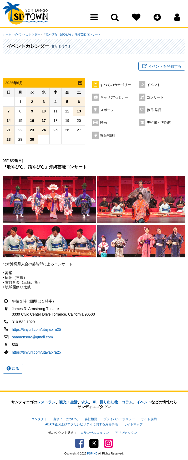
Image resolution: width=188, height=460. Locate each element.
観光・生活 (68, 402)
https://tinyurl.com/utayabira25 (36, 329)
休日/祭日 (154, 110)
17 (44, 121)
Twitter (94, 443)
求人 (85, 402)
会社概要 (91, 419)
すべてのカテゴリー (115, 85)
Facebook (79, 443)
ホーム (7, 34)
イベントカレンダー (27, 34)
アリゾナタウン (126, 433)
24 (44, 130)
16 (32, 121)
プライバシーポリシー (119, 419)
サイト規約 (149, 419)
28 (9, 140)
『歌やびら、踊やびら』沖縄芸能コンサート (71, 34)
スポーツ (107, 110)
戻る (13, 368)
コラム (127, 402)
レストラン (46, 402)
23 (32, 130)
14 (9, 121)
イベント (153, 85)
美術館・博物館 (159, 123)
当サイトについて (65, 419)
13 (79, 111)
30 (32, 140)
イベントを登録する (161, 66)
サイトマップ (133, 424)
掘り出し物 (109, 402)
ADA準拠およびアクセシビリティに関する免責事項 (81, 424)
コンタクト (39, 419)
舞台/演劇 (107, 135)
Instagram (108, 443)
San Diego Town (26, 14)
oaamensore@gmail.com (32, 337)
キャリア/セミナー (114, 97)
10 (44, 111)
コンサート (155, 97)
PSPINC (92, 453)
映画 (103, 123)
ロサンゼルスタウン (94, 433)
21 (9, 130)
